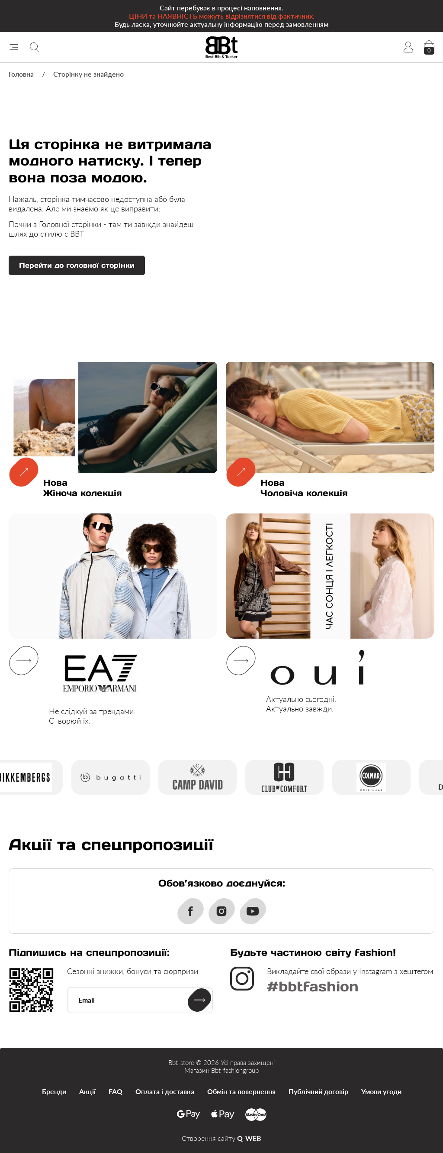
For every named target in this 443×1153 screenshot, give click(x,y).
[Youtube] (252, 911)
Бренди (54, 1091)
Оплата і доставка (164, 1091)
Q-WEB (249, 1138)
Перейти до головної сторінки (77, 265)
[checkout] (429, 47)
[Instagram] (221, 911)
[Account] (408, 47)
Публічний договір (318, 1091)
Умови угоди (381, 1091)
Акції (87, 1091)
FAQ (115, 1091)
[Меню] (14, 47)
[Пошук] (34, 47)
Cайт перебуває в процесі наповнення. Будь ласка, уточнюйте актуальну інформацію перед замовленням (221, 15)
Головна (21, 74)
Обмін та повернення (241, 1091)
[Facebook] (190, 911)
